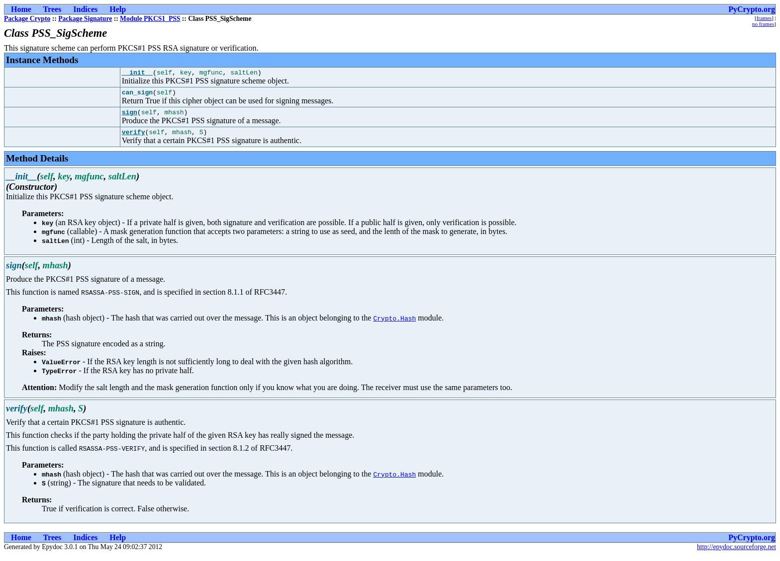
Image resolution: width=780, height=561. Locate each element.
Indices (85, 9)
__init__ (137, 73)
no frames (763, 24)
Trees (52, 9)
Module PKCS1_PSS (150, 18)
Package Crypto (27, 18)
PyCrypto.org (751, 9)
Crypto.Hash (394, 324)
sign (129, 116)
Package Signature (85, 18)
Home (21, 9)
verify (133, 137)
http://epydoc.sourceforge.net (736, 553)
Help (117, 9)
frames (764, 18)
